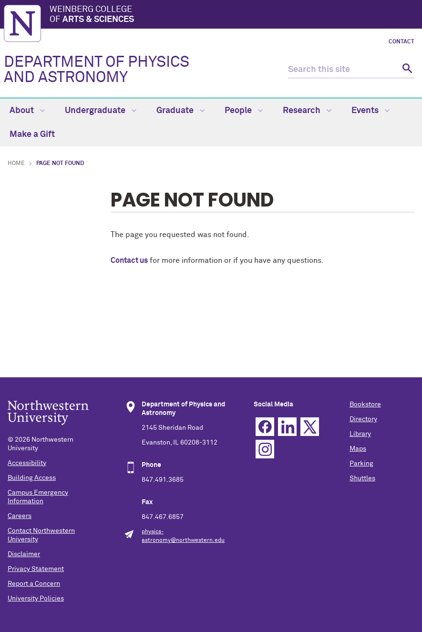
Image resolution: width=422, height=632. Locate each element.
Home (16, 163)
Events (370, 110)
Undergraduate (100, 110)
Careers (19, 516)
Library (360, 434)
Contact (401, 42)
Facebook (265, 426)
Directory (363, 419)
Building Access (32, 478)
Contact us (129, 260)
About (27, 110)
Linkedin (287, 426)
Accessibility (27, 463)
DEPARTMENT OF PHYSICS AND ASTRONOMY (96, 70)
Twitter (309, 426)
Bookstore (365, 404)
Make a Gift (32, 134)
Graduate (180, 110)
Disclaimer (24, 554)
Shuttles (362, 478)
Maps (358, 449)
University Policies (36, 598)
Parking (361, 463)
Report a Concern (34, 583)
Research (307, 110)
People (244, 110)
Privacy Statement (36, 569)
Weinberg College (234, 15)
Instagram (265, 449)
